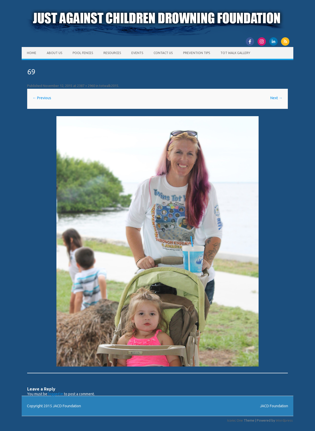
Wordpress (284, 420)
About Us (54, 53)
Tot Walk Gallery (235, 53)
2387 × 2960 (86, 85)
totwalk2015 (108, 85)
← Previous (42, 98)
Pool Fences (83, 53)
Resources (112, 53)
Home (31, 53)
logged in (55, 394)
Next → (276, 98)
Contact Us (163, 53)
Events (137, 53)
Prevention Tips (196, 53)
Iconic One (235, 420)
